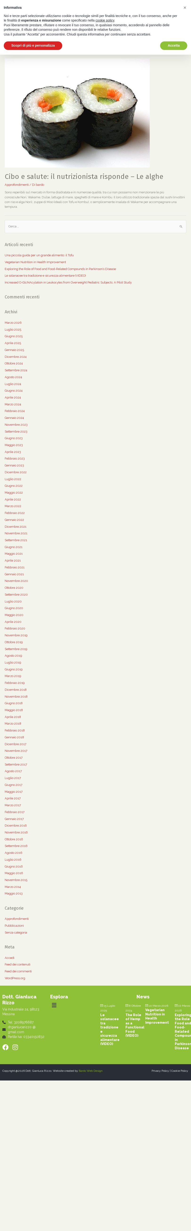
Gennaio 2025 (14, 350)
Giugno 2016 (14, 866)
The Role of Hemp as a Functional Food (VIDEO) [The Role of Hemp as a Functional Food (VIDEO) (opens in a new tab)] (134, 1025)
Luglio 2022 (13, 479)
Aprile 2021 (13, 560)
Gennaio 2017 (14, 819)
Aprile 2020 (13, 622)
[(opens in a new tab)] (77, 113)
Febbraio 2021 (15, 567)
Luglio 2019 (13, 662)
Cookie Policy (179, 1070)
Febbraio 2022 (15, 513)
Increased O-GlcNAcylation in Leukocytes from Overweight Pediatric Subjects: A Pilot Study (68, 282)
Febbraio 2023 (15, 458)
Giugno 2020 (14, 608)
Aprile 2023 (13, 452)
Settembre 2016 (16, 846)
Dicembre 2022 (16, 472)
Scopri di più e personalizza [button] (33, 45)
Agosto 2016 (13, 853)
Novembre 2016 (16, 832)
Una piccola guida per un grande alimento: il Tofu (39, 255)
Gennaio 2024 (14, 418)
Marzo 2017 (13, 805)
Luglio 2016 (13, 859)
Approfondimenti (17, 184)
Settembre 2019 (16, 649)
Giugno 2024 (14, 390)
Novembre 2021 (16, 533)
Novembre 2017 (16, 751)
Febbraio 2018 (15, 730)
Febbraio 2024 (15, 411)
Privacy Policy (160, 1070)
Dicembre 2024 (16, 357)
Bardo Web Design (91, 1070)
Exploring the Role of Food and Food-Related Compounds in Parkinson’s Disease (60, 269)
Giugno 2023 (14, 438)
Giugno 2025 (14, 336)
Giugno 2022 (14, 485)
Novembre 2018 (16, 696)
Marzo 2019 (13, 676)
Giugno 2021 (13, 547)
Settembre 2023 (16, 431)
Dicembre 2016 (16, 825)
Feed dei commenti (18, 971)
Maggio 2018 (14, 710)
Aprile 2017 (13, 798)
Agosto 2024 (13, 377)
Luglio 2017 (13, 778)
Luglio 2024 (13, 384)
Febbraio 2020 (15, 628)
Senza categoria (16, 932)
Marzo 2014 (13, 887)
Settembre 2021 (16, 540)
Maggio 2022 (14, 492)
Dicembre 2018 (16, 689)
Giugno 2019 (13, 669)
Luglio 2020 (13, 601)
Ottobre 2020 (14, 587)
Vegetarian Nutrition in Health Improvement (35, 262)
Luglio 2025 (13, 329)
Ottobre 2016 (14, 839)
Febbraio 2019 (15, 683)
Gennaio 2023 (14, 465)
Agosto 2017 (13, 771)
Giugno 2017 (13, 785)
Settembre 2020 (16, 594)
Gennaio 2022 (14, 520)
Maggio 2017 (14, 791)
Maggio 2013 (14, 893)
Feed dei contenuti (17, 964)
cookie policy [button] (105, 20)
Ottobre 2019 (14, 642)
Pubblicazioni (14, 925)
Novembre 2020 (16, 581)
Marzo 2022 (13, 506)
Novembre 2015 (16, 880)
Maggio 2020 (14, 615)
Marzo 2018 (13, 723)
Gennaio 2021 (14, 574)
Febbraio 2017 (15, 812)
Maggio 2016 (14, 873)
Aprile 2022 (13, 499)
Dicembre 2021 (15, 526)
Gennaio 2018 (14, 737)
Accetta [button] (174, 45)
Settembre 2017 (16, 764)
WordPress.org (15, 978)
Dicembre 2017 (15, 744)
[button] (54, 1005)
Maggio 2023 (14, 445)
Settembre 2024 (16, 370)
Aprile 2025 (13, 343)
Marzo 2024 (13, 404)
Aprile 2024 (13, 397)
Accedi (9, 958)
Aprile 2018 (13, 717)
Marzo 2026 (13, 322)
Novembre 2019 (16, 635)
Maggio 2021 (14, 553)
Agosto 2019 (13, 655)
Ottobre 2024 (14, 363)
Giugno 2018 (14, 703)
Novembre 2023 (16, 424)
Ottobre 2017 (14, 757)
